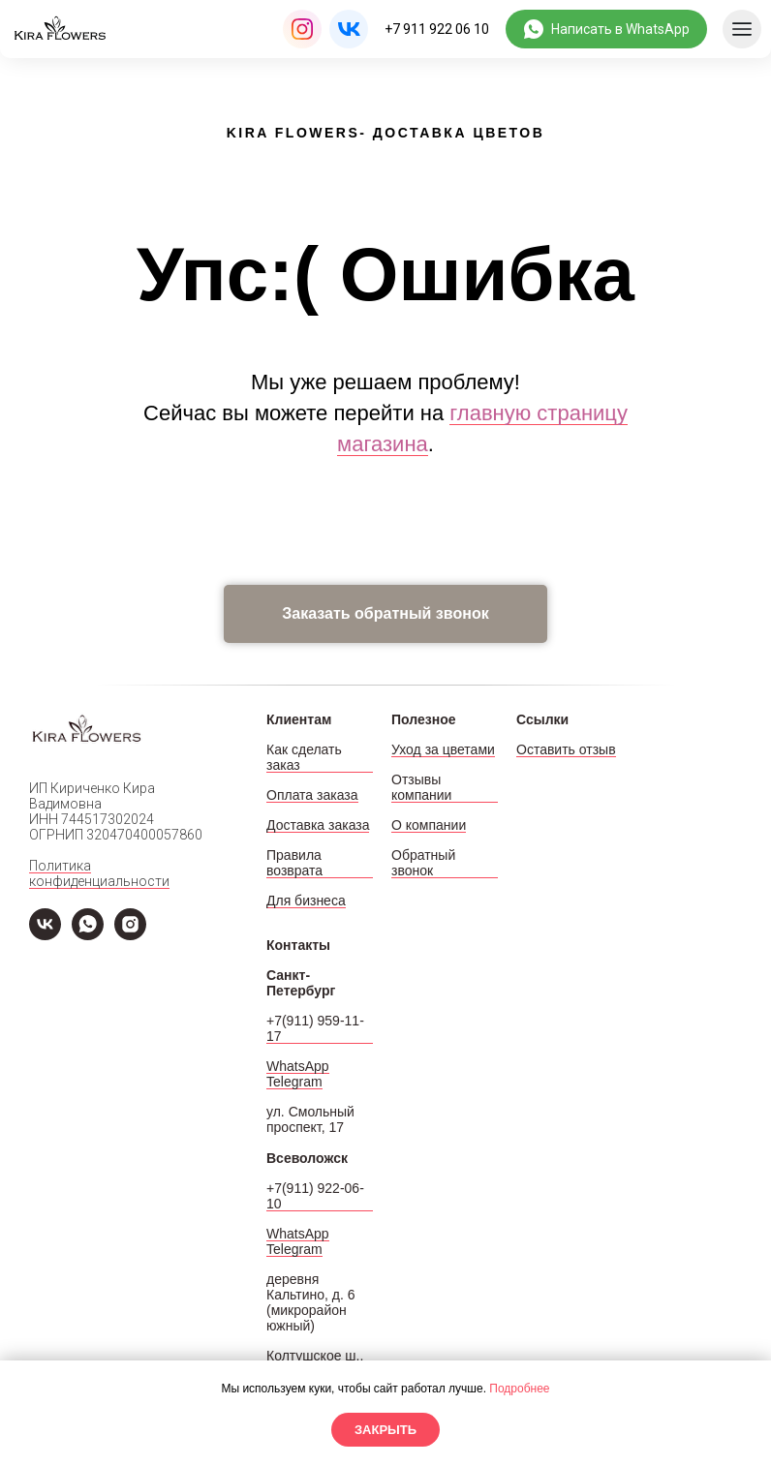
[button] (385, 614)
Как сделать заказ (304, 757)
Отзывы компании (421, 787)
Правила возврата (294, 862)
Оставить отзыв (566, 749)
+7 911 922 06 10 (437, 29)
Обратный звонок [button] (423, 862)
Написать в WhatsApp (620, 29)
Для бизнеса (306, 900)
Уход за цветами (443, 749)
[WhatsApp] (88, 935)
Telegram (294, 1081)
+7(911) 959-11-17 (315, 1028)
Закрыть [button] (385, 1429)
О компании (428, 825)
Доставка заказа (317, 825)
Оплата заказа (312, 795)
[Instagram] (130, 935)
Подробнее (519, 1388)
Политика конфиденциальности (99, 873)
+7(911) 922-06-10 (315, 1195)
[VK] (45, 935)
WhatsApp (297, 1066)
